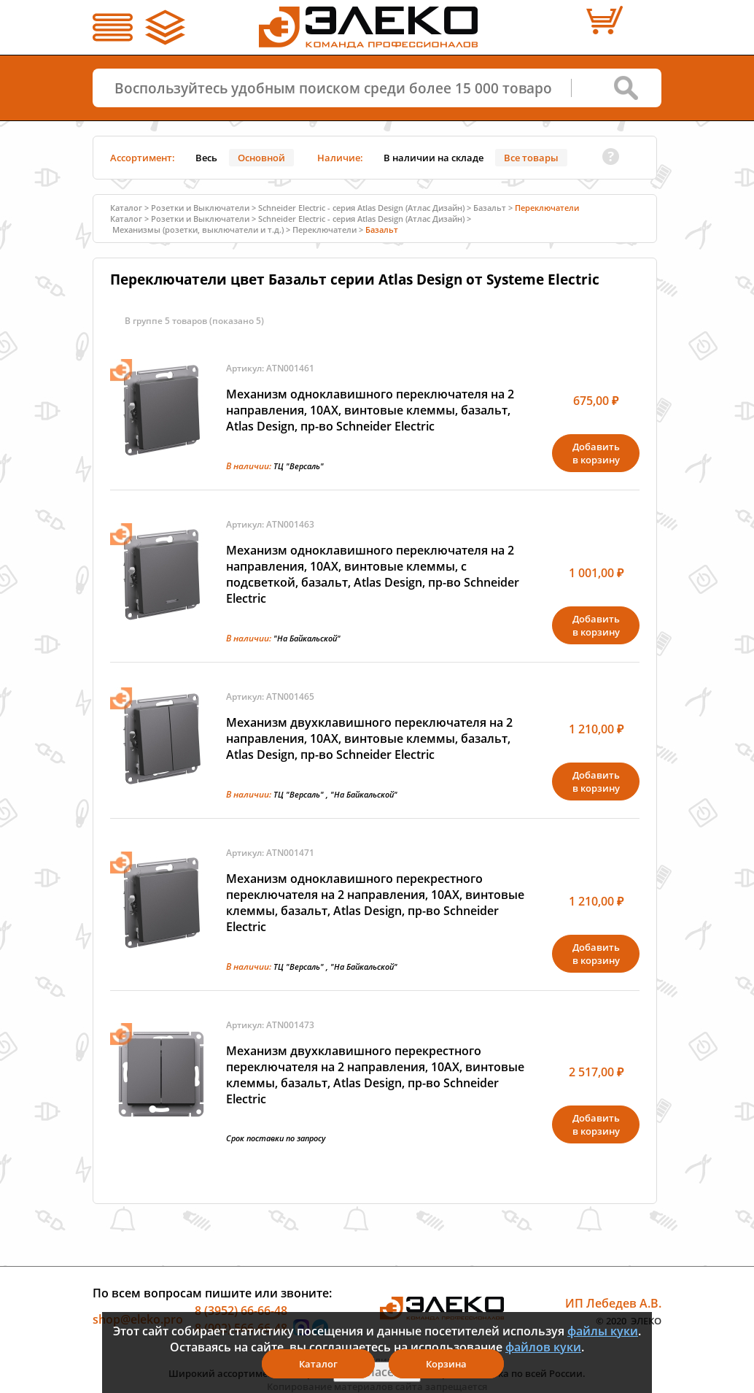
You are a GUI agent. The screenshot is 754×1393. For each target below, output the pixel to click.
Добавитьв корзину (596, 453)
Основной (261, 157)
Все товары (531, 157)
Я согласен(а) (377, 1372)
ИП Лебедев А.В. (613, 1303)
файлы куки (602, 1331)
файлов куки (543, 1347)
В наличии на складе (433, 157)
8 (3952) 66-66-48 (241, 1311)
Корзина (446, 1363)
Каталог (126, 207)
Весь (206, 157)
